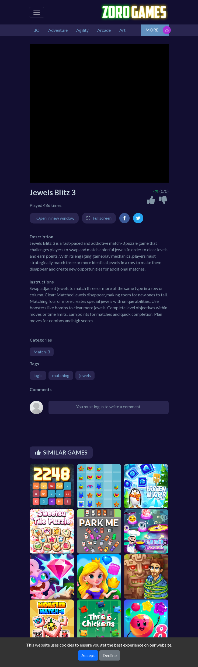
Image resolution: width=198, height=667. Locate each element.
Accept (88, 655)
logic (38, 375)
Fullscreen (102, 218)
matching (61, 375)
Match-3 (41, 351)
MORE (151, 29)
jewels (85, 375)
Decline (110, 655)
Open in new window (55, 218)
